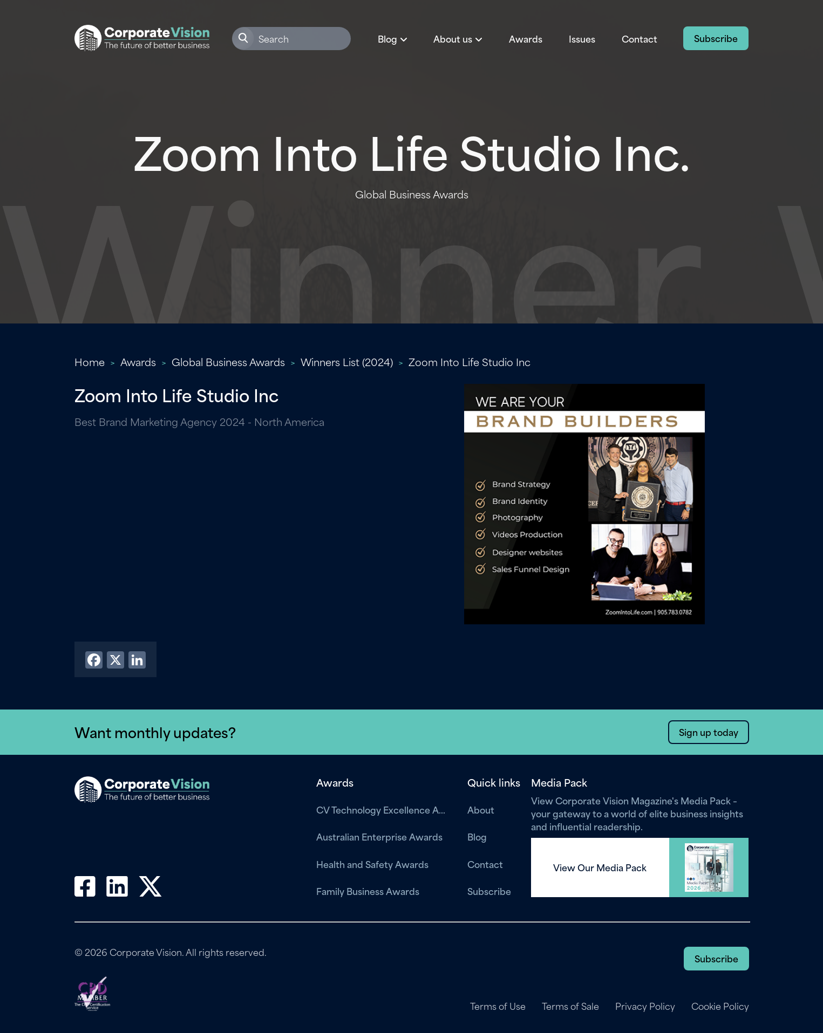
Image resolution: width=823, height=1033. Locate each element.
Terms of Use (498, 1006)
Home (89, 361)
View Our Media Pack (600, 867)
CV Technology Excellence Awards (383, 809)
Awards (525, 38)
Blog (477, 836)
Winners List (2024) (347, 361)
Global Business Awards (228, 361)
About (480, 809)
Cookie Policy (720, 1006)
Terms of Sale (570, 1006)
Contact (639, 38)
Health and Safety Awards (372, 863)
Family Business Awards (367, 890)
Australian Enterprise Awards (379, 836)
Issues (582, 38)
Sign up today (708, 732)
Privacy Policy (645, 1006)
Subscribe (716, 38)
